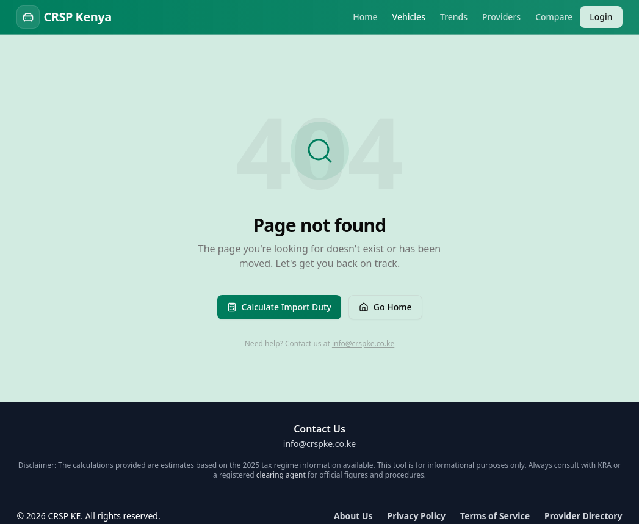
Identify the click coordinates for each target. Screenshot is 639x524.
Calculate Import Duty (279, 307)
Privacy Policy (417, 516)
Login (601, 17)
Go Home (385, 307)
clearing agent (281, 475)
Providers (501, 17)
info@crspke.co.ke (363, 343)
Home (365, 17)
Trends (454, 17)
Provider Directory (583, 516)
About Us (353, 516)
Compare (553, 17)
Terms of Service (495, 516)
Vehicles (408, 17)
